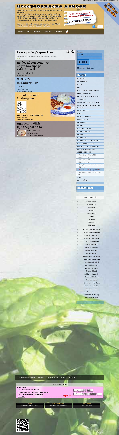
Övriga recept (84, 132)
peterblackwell (25, 73)
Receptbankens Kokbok (51, 6)
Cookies (40, 378)
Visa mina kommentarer (25, 91)
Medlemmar (37, 32)
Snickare (92, 219)
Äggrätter (82, 81)
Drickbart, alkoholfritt (88, 141)
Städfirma (91, 225)
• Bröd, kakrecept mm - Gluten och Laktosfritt (91, 166)
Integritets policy (52, 378)
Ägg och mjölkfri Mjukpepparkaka (29, 125)
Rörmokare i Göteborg (91, 286)
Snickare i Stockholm (91, 274)
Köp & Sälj (82, 180)
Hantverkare (91, 204)
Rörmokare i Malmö (91, 289)
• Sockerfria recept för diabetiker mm (90, 173)
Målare (91, 210)
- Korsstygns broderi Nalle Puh (27, 390)
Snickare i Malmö (92, 280)
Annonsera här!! (60, 384)
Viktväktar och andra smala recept (90, 107)
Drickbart (82, 138)
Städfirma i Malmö (91, 298)
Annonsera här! (91, 197)
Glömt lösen (89, 68)
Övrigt (80, 84)
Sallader (81, 99)
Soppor (80, 126)
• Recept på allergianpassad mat (90, 170)
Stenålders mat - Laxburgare (29, 96)
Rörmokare (91, 222)
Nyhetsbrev (58, 32)
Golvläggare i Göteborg (92, 259)
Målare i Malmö (91, 253)
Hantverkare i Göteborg (92, 232)
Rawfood (81, 78)
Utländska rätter (85, 144)
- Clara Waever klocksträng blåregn (29, 394)
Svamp (80, 135)
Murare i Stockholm (91, 265)
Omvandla (48, 32)
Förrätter (82, 123)
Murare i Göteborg (91, 268)
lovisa (20, 86)
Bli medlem (81, 68)
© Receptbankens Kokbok (26, 378)
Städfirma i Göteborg (91, 295)
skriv (28, 32)
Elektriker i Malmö (91, 244)
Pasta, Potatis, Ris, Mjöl (88, 96)
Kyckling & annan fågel (88, 90)
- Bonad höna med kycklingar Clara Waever (32, 392)
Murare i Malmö (91, 271)
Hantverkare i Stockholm (91, 229)
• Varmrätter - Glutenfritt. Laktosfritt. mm (87, 156)
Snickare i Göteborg (91, 277)
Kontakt (20, 32)
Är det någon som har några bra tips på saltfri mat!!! (33, 66)
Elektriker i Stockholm (91, 238)
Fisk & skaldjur (84, 93)
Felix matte (33, 130)
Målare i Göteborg (91, 250)
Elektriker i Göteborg (91, 241)
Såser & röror (84, 129)
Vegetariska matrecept (88, 102)
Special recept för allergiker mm (86, 151)
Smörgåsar (82, 120)
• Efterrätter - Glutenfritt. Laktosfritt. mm (87, 161)
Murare (91, 216)
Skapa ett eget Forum (68, 378)
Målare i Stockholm (91, 247)
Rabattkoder (85, 188)
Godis (80, 114)
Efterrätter (83, 111)
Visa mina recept (22, 75)
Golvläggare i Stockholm (91, 256)
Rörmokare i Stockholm (92, 283)
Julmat (80, 177)
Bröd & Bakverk (84, 117)
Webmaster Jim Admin (30, 115)
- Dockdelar (21, 397)
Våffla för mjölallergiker (27, 81)
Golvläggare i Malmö (91, 262)
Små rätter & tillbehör (88, 147)
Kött (79, 87)
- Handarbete (21, 387)
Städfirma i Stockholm (91, 292)
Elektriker (91, 207)
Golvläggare (91, 213)
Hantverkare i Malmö (91, 235)
